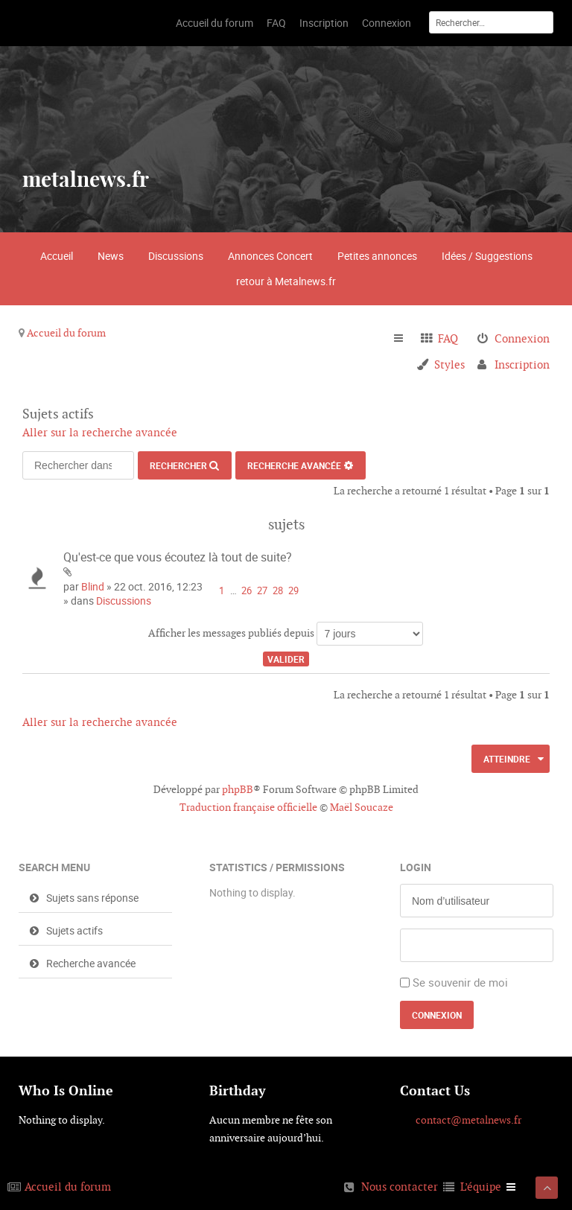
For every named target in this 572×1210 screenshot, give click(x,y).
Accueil (56, 256)
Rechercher (178, 465)
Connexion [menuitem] (522, 338)
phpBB (237, 789)
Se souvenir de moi (460, 982)
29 (293, 591)
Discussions (175, 256)
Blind (92, 586)
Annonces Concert (270, 256)
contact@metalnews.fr (468, 1120)
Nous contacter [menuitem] (399, 1186)
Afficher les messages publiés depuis (285, 634)
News (111, 256)
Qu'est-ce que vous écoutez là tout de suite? (177, 557)
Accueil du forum (66, 333)
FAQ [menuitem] (448, 338)
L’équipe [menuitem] (480, 1186)
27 (262, 591)
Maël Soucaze (361, 807)
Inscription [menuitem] (522, 364)
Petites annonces (377, 256)
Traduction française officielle (248, 807)
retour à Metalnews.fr (286, 281)
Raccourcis (404, 338)
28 (278, 591)
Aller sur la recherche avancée (99, 432)
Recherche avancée (294, 465)
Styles (449, 364)
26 (246, 591)
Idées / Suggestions (487, 256)
